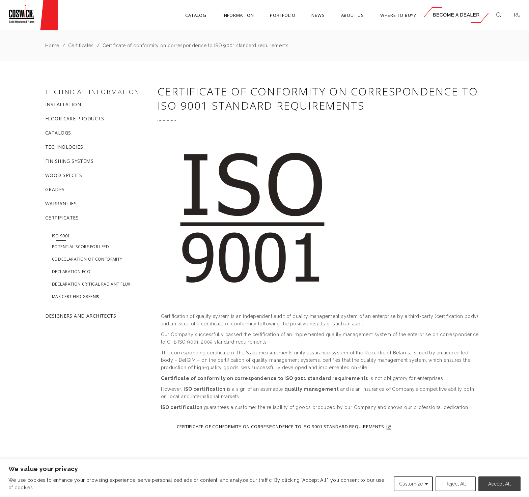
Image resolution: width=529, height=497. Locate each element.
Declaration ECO (71, 271)
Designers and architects (80, 316)
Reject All (455, 484)
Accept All (499, 484)
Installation (63, 104)
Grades (55, 189)
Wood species (63, 175)
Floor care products (74, 118)
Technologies (64, 147)
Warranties (61, 203)
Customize (411, 484)
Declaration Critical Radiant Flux (91, 284)
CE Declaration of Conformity (87, 259)
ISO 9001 (61, 236)
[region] (264, 478)
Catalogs (58, 132)
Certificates (81, 45)
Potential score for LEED (80, 247)
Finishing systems (69, 161)
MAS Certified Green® (75, 296)
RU (517, 15)
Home (52, 45)
